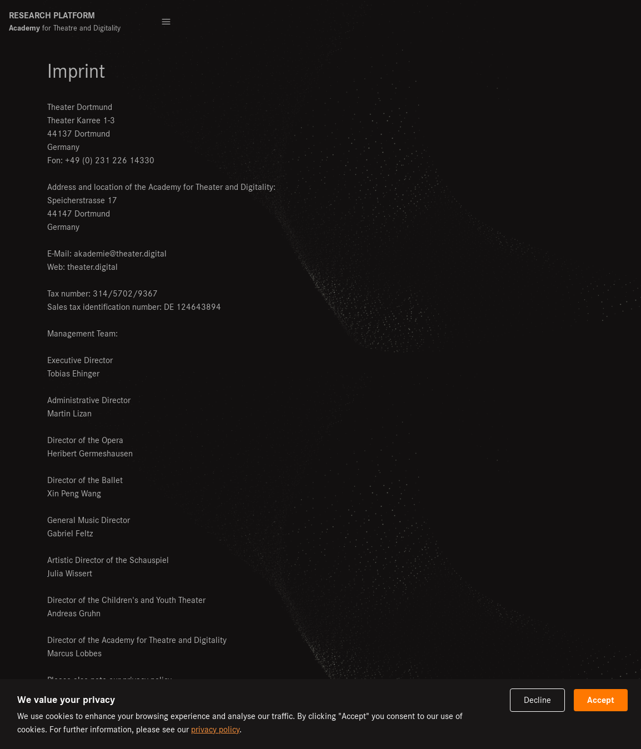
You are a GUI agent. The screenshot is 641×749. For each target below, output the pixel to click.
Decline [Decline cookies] (537, 700)
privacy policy (215, 729)
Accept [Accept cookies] (600, 700)
